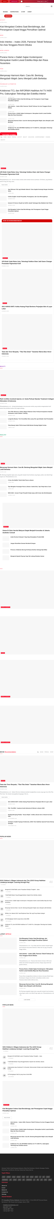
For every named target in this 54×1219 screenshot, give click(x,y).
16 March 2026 (11, 415)
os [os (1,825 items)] (34, 1180)
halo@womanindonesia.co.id (10, 1205)
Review (5, 11)
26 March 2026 (5, 311)
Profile (14, 137)
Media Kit (4, 1190)
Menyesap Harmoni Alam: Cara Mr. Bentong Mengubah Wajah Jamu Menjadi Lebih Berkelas (28, 908)
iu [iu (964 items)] (40, 1177)
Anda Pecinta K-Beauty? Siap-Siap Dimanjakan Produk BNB (27, 537)
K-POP (23, 11)
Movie (4, 303)
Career (3, 1188)
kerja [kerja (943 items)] (32, 1177)
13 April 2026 (11, 126)
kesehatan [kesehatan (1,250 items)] (5, 1180)
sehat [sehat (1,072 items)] (48, 1177)
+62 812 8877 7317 (8, 1209)
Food (1, 68)
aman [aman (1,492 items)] (15, 1180)
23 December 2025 (12, 818)
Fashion (48, 137)
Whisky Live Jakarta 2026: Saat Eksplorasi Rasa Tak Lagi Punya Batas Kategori (25, 913)
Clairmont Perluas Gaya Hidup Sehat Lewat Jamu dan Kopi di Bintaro (24, 746)
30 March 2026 (3, 176)
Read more (5, 184)
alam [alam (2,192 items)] (50, 1180)
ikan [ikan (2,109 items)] (46, 1180)
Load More (27, 1000)
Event (30, 11)
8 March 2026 (11, 810)
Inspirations (14, 11)
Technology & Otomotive (8, 84)
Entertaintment (39, 137)
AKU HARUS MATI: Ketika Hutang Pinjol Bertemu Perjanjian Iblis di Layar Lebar (30, 802)
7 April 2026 (11, 193)
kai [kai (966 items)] (43, 1177)
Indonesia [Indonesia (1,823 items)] (29, 1180)
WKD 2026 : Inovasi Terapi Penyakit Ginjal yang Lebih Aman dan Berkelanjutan (30, 493)
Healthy (3, 139)
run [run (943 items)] (27, 1177)
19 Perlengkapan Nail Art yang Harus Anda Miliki (17, 919)
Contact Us (5, 1192)
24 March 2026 (11, 199)
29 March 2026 (5, 356)
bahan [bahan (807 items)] (18, 1177)
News (1, 35)
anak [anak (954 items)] (36, 1177)
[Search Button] (42, 6)
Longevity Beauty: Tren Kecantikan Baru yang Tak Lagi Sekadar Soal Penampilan (30, 419)
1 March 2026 (11, 427)
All (1, 137)
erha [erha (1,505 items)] (19, 1180)
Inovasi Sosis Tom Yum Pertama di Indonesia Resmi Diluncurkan (22, 656)
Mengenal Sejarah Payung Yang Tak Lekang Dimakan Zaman (27, 556)
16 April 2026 (11, 97)
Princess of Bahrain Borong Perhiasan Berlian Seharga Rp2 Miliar (28, 550)
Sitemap (4, 1194)
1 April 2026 (11, 482)
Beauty (25, 137)
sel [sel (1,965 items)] (41, 1180)
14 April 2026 (11, 118)
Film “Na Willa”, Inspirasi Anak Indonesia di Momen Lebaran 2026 (26, 808)
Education (31, 137)
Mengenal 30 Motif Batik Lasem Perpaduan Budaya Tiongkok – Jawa (22, 890)
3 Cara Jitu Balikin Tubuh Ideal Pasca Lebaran (21, 480)
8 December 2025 (12, 826)
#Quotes (8, 16)
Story (51, 752)
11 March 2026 (11, 421)
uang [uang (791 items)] (13, 1177)
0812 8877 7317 (7, 1207)
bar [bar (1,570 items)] (23, 1180)
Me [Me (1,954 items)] (38, 1180)
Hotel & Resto (4, 50)
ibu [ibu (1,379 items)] (10, 1180)
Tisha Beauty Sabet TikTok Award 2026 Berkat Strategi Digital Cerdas (27, 425)
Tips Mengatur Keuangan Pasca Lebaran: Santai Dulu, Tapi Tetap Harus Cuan (29, 486)
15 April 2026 (11, 104)
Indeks (5, 1)
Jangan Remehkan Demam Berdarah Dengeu (23, 543)
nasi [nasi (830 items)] (23, 1177)
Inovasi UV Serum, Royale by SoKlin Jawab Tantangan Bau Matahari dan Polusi (30, 203)
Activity (2, 20)
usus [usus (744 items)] (4, 1177)
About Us (4, 1186)
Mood (9, 137)
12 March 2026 (11, 495)
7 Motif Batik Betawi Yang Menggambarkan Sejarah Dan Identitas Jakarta (23, 895)
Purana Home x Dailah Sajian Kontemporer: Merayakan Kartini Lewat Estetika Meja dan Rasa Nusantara (24, 60)
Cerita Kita (14, 1)
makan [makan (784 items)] (8, 1177)
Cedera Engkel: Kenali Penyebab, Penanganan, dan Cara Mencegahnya (28, 196)
